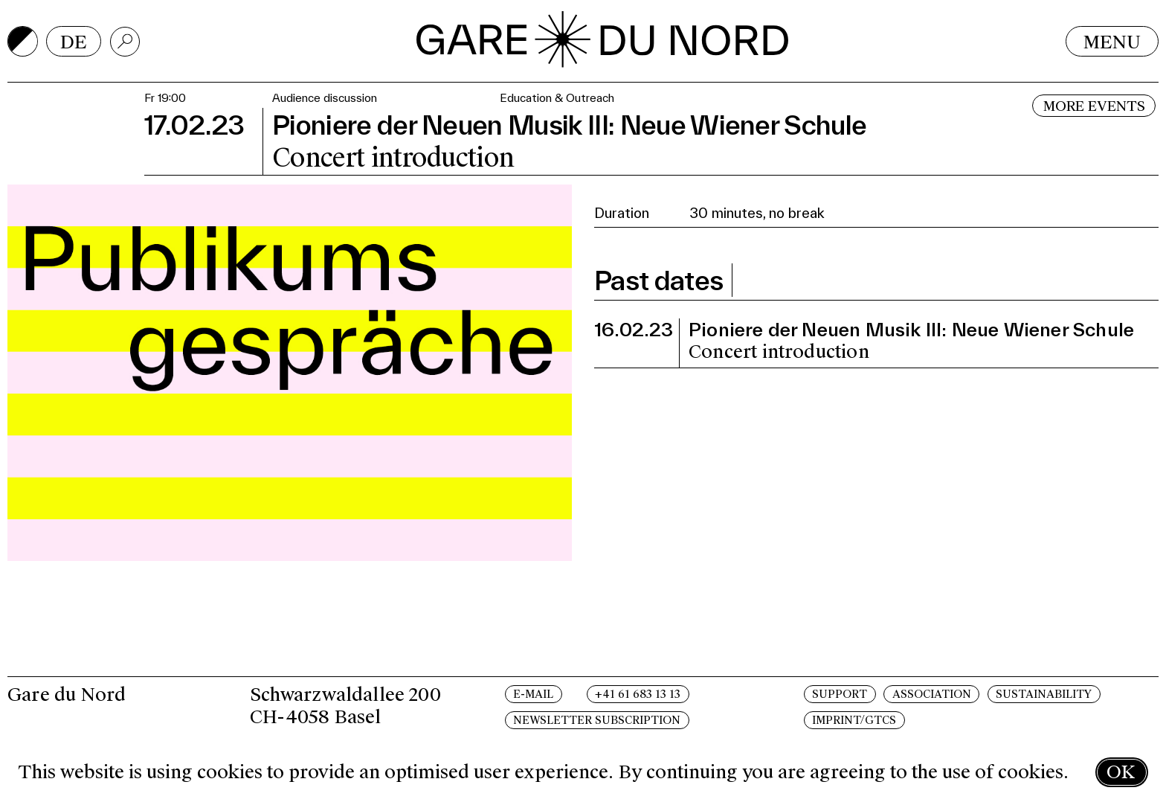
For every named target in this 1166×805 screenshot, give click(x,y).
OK (1121, 771)
